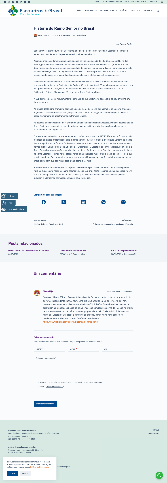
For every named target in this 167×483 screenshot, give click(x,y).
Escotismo (91, 10)
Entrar (148, 10)
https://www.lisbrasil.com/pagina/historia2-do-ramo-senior (71, 322)
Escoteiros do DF (109, 10)
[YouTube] (17, 2)
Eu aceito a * (50, 387)
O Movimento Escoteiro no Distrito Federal (28, 250)
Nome (39, 349)
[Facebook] (5, 2)
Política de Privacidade (39, 467)
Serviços (135, 10)
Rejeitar (25, 473)
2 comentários (79, 254)
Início (79, 10)
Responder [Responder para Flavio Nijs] (128, 291)
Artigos (66, 35)
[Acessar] (162, 2)
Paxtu (97, 2)
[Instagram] (13, 2)
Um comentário (79, 35)
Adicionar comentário (46, 358)
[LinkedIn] (21, 2)
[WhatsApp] (29, 2)
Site (105, 349)
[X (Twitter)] (9, 2)
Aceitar (13, 473)
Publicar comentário (45, 404)
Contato (153, 2)
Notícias (123, 10)
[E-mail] (25, 2)
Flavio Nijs (48, 291)
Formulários (153, 434)
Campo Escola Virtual (112, 2)
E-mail (73, 349)
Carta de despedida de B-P (124, 250)
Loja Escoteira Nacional (135, 2)
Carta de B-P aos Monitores (73, 250)
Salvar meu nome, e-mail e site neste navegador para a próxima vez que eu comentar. (69, 382)
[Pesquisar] (158, 11)
